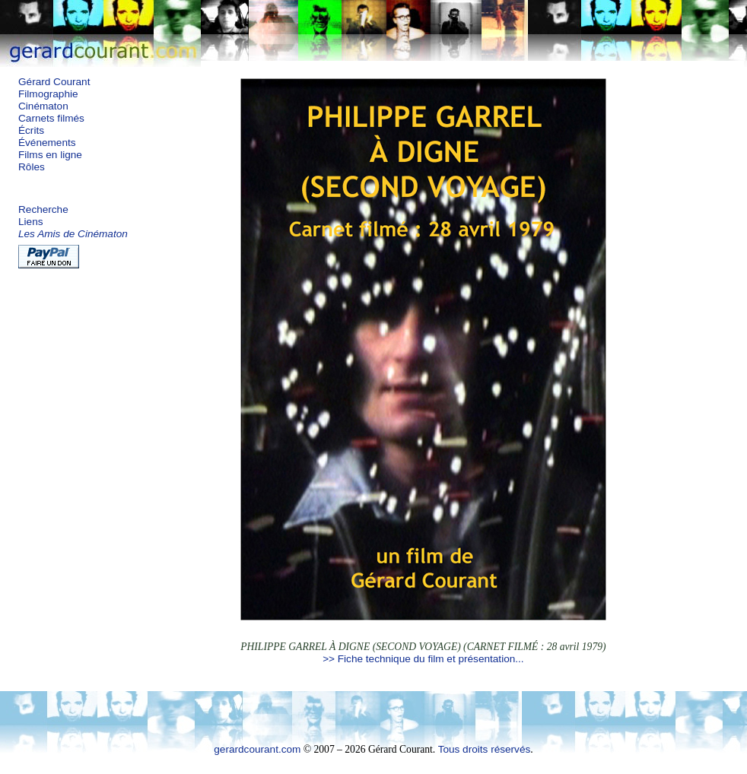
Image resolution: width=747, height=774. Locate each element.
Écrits (31, 130)
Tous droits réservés (484, 749)
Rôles (31, 167)
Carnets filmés (51, 118)
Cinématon (43, 106)
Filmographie (48, 94)
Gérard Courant (54, 81)
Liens (30, 221)
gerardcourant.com (257, 749)
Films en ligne (50, 154)
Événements (47, 142)
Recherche (43, 209)
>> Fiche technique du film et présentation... (423, 659)
